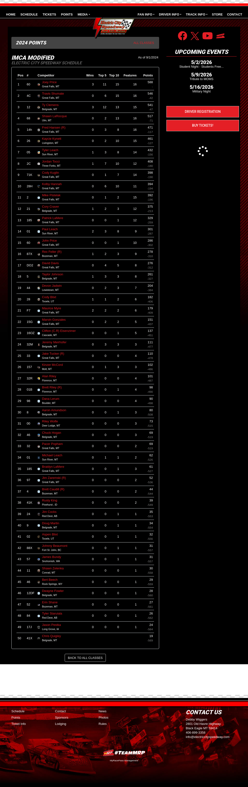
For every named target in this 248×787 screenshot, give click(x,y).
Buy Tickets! (202, 125)
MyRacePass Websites (124, 752)
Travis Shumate (55, 93)
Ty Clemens (52, 105)
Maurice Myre (53, 308)
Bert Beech (52, 580)
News (103, 711)
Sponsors (61, 717)
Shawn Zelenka (55, 568)
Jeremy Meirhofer (56, 342)
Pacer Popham (54, 444)
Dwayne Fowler (55, 591)
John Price (51, 240)
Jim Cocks (51, 512)
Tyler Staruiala (54, 613)
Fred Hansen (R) (55, 127)
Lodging (60, 724)
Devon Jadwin (54, 285)
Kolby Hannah (54, 184)
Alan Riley (51, 376)
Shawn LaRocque (56, 116)
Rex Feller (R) (54, 252)
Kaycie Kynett (53, 138)
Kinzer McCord (54, 365)
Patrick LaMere (54, 218)
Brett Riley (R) (54, 387)
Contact (234, 14)
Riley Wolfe (52, 421)
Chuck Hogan (53, 432)
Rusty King (51, 500)
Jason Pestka (53, 625)
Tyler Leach (52, 150)
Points (67, 14)
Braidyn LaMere (55, 466)
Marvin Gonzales (56, 319)
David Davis (52, 263)
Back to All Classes (85, 658)
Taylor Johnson (54, 274)
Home (11, 14)
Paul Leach (52, 229)
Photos (103, 717)
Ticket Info (18, 724)
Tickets (49, 14)
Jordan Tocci (52, 161)
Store (217, 14)
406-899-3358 (195, 732)
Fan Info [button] (145, 14)
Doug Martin (52, 523)
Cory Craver (52, 206)
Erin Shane (52, 602)
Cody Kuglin (52, 172)
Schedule (29, 14)
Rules (103, 724)
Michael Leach (54, 455)
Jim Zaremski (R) (56, 478)
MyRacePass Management (124, 760)
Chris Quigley (53, 636)
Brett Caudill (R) (55, 489)
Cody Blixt (51, 297)
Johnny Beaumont (56, 546)
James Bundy (53, 557)
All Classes (143, 43)
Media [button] (83, 14)
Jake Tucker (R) (55, 353)
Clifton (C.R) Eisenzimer (61, 331)
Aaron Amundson (56, 410)
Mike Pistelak (53, 195)
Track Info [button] (195, 14)
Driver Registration (203, 112)
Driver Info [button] (169, 14)
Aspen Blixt (52, 534)
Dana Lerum (52, 399)
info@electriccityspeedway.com (208, 737)
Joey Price (51, 82)
